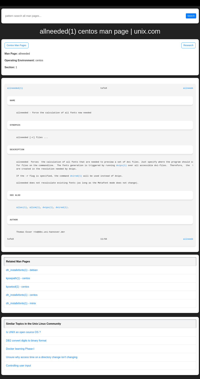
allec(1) (21, 207)
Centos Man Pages (16, 45)
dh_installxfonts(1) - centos (22, 295)
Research (188, 45)
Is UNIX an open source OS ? (23, 332)
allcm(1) (34, 207)
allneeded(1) (15, 88)
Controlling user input (18, 365)
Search (191, 15)
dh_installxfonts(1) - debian (22, 270)
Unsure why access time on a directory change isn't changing (42, 357)
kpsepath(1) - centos (18, 278)
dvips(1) (121, 165)
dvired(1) (76, 176)
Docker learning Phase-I (20, 348)
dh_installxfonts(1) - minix (21, 303)
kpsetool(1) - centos (17, 286)
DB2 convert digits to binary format (26, 340)
